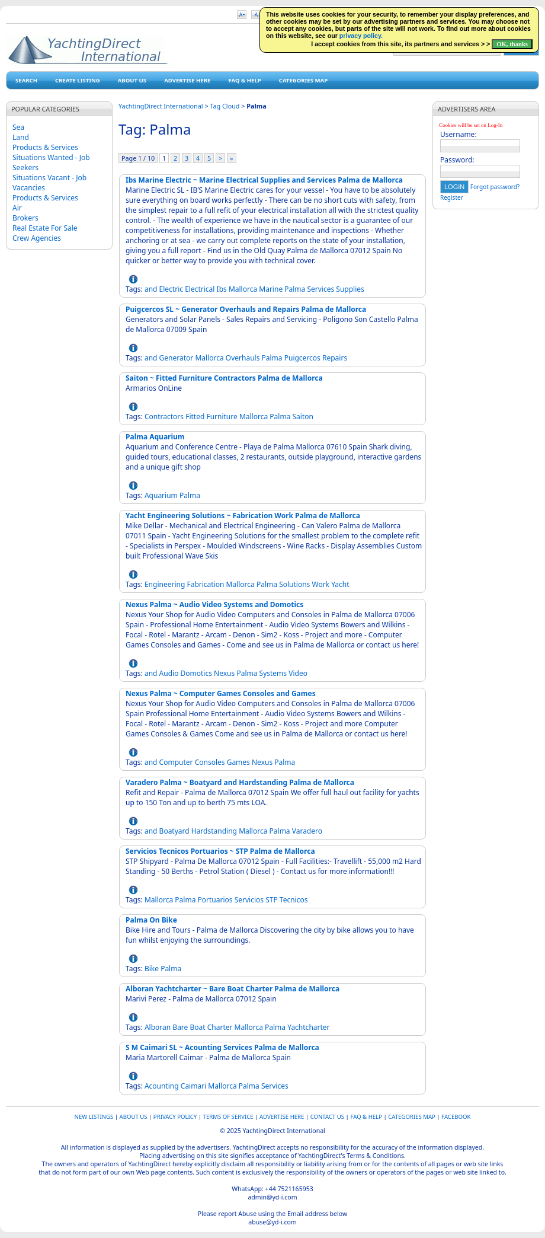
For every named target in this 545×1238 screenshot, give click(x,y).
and (151, 289)
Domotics (196, 673)
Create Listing (77, 80)
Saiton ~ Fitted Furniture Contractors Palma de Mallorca (224, 378)
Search (26, 80)
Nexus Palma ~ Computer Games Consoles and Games (221, 693)
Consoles (210, 762)
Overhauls (243, 358)
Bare (180, 1027)
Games (238, 762)
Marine (271, 289)
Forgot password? (495, 187)
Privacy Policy (175, 1117)
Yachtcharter (308, 1027)
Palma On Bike (151, 920)
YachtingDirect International (160, 105)
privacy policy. (361, 35)
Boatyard (174, 831)
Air (17, 208)
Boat (197, 1027)
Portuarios (215, 900)
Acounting (162, 1086)
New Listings (94, 1117)
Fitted (194, 416)
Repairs (334, 358)
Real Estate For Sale (45, 228)
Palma (294, 289)
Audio (169, 673)
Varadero (307, 831)
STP (271, 900)
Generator (176, 358)
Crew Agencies (36, 238)
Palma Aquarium (155, 437)
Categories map (303, 80)
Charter (220, 1027)
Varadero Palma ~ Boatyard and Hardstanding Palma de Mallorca (240, 782)
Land (20, 137)
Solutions (294, 584)
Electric (171, 289)
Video (297, 673)
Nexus (224, 673)
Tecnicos (294, 900)
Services (320, 289)
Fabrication (205, 584)
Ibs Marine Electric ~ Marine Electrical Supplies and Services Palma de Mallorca (264, 180)
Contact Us (327, 1117)
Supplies (350, 289)
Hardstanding (214, 831)
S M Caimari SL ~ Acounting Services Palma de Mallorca (222, 1047)
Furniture (221, 416)
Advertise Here (187, 80)
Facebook (455, 1117)
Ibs (222, 289)
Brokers (25, 218)
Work (320, 584)
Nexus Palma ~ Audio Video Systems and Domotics (214, 604)
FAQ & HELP (244, 80)
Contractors (164, 416)
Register (451, 197)
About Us (132, 80)
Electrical (199, 289)
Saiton (302, 416)
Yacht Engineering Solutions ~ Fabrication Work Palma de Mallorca (243, 515)
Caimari (193, 1086)
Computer (176, 762)
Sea (18, 127)
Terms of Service (228, 1117)
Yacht (340, 584)
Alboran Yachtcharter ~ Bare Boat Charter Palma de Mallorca (232, 989)
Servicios (249, 900)
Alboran (158, 1027)
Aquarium (161, 495)
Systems (273, 673)
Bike (152, 968)
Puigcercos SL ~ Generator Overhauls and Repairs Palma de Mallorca (246, 309)
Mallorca (243, 289)
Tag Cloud (224, 105)
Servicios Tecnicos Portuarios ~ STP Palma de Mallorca (220, 851)
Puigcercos (302, 358)
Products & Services (45, 147)
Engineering (165, 584)
